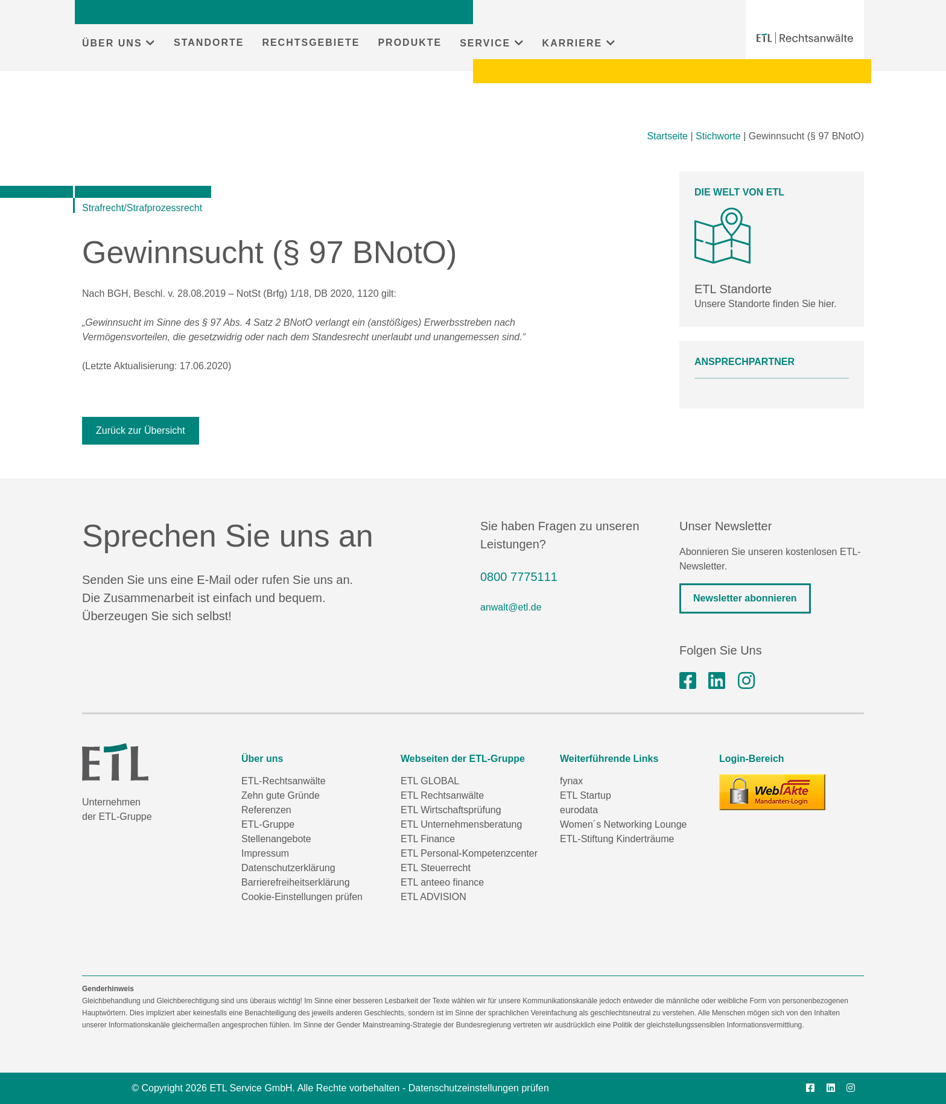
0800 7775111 (518, 576)
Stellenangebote (276, 839)
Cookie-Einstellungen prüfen (302, 897)
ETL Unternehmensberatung (461, 824)
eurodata (579, 810)
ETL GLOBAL (430, 781)
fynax (571, 781)
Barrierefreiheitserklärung (295, 882)
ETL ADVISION (433, 897)
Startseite (667, 136)
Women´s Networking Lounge (623, 824)
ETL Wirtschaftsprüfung (451, 810)
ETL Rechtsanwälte (442, 795)
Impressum (265, 853)
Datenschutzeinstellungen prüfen (478, 1088)
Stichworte (718, 136)
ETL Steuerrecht (436, 868)
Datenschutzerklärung (288, 868)
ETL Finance (428, 839)
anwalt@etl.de (511, 607)
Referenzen (266, 810)
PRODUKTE (410, 42)
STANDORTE (209, 42)
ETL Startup (585, 795)
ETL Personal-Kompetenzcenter (469, 853)
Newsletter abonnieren (745, 598)
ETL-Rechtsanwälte (283, 781)
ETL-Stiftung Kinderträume (617, 839)
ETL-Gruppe (267, 824)
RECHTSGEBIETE (311, 42)
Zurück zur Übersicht (140, 430)
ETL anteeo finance (442, 882)
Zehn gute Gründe (280, 795)
